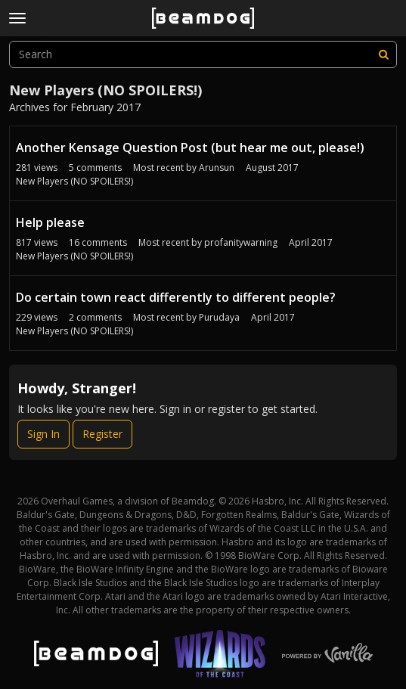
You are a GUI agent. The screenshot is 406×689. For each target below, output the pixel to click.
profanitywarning (240, 242)
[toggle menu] (17, 18)
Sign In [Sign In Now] (43, 434)
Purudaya (219, 317)
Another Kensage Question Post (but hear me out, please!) (190, 147)
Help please (50, 222)
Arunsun (216, 167)
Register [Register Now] (102, 434)
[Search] (383, 54)
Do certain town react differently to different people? (176, 297)
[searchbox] (203, 54)
